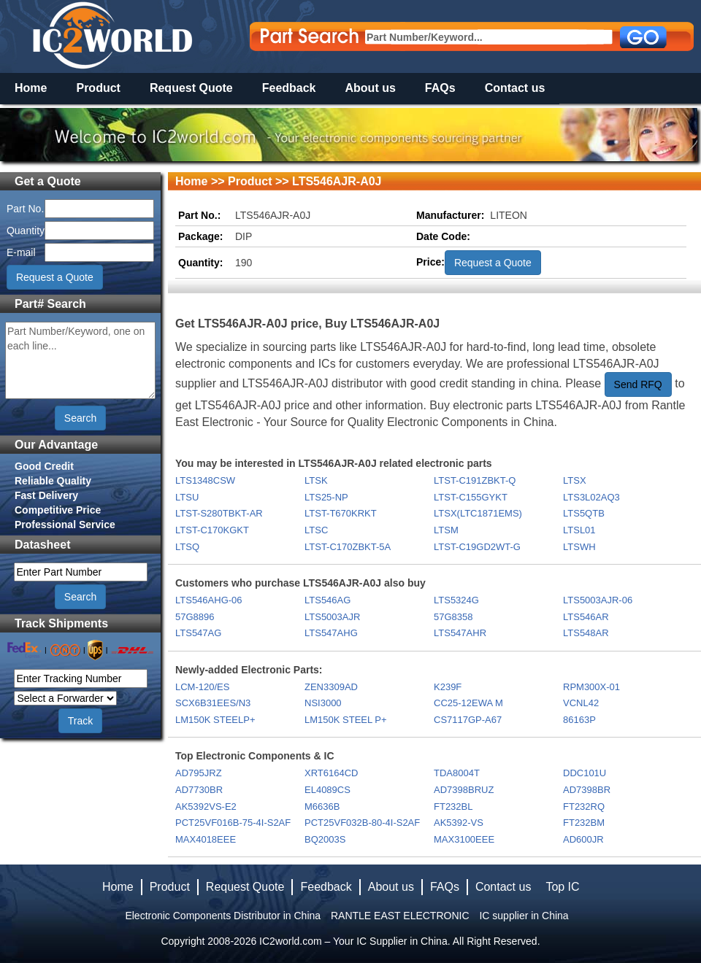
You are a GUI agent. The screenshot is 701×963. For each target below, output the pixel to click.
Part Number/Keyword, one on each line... (80, 360)
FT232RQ (584, 806)
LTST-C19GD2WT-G (477, 546)
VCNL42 (581, 702)
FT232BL (453, 806)
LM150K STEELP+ (215, 719)
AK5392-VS (458, 822)
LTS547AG (198, 632)
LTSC (316, 530)
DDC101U (584, 772)
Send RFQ (638, 384)
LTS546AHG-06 (208, 600)
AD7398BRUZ (464, 789)
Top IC (562, 887)
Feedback (289, 88)
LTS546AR (586, 616)
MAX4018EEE (205, 839)
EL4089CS (327, 789)
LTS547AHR (460, 632)
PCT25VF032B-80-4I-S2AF (362, 822)
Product (98, 88)
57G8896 (195, 616)
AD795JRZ (198, 772)
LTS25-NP (326, 497)
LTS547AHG (331, 632)
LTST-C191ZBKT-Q (475, 480)
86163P (579, 719)
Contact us (515, 88)
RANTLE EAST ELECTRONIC (400, 915)
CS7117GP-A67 (468, 719)
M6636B (322, 806)
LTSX (574, 480)
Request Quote (191, 88)
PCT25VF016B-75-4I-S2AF (233, 822)
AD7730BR (199, 789)
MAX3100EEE (464, 839)
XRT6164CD (331, 772)
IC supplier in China (523, 915)
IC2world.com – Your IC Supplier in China (353, 941)
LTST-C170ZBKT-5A (347, 546)
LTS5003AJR (332, 616)
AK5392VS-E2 (206, 806)
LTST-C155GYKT (470, 497)
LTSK (316, 480)
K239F (447, 686)
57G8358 (453, 616)
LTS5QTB (584, 513)
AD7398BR (586, 789)
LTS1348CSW (205, 480)
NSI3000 (323, 702)
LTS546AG (327, 600)
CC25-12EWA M (468, 702)
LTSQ (187, 546)
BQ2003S (324, 839)
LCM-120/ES (202, 686)
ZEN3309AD (331, 686)
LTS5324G (456, 600)
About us (370, 88)
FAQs (440, 88)
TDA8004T (457, 772)
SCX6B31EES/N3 (212, 702)
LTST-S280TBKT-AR (219, 513)
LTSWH (579, 546)
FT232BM (584, 822)
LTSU (187, 497)
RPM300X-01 (591, 686)
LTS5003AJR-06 (597, 600)
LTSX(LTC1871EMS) (478, 513)
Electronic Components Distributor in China (223, 915)
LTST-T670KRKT (340, 513)
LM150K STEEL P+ (345, 719)
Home (31, 88)
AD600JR (583, 839)
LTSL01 (579, 530)
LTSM (446, 530)
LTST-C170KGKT (212, 530)
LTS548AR (586, 632)
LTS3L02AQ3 (591, 497)
